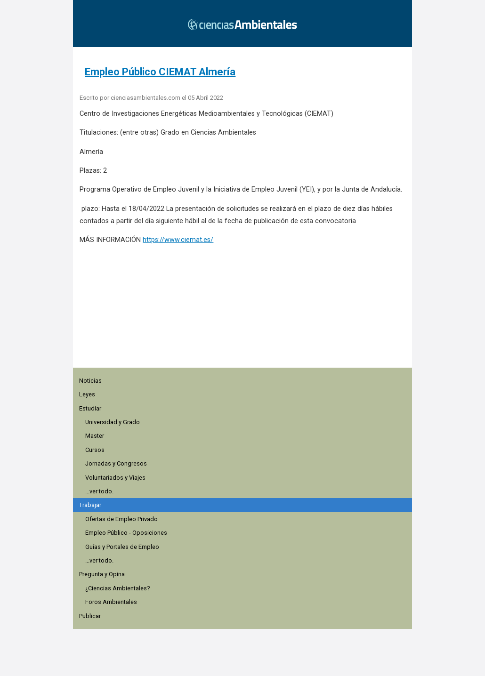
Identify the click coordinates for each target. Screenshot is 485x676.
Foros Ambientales (111, 601)
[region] (245, 311)
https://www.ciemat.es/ (178, 240)
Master (94, 435)
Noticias (90, 380)
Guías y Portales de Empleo (122, 546)
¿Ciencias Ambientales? (117, 588)
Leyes (87, 394)
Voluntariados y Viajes (115, 477)
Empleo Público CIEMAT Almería (160, 72)
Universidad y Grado (112, 422)
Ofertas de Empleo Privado (121, 519)
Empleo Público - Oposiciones (126, 532)
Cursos (95, 449)
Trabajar (90, 504)
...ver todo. (99, 491)
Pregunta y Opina (102, 574)
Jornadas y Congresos (116, 463)
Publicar (90, 616)
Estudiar (90, 408)
